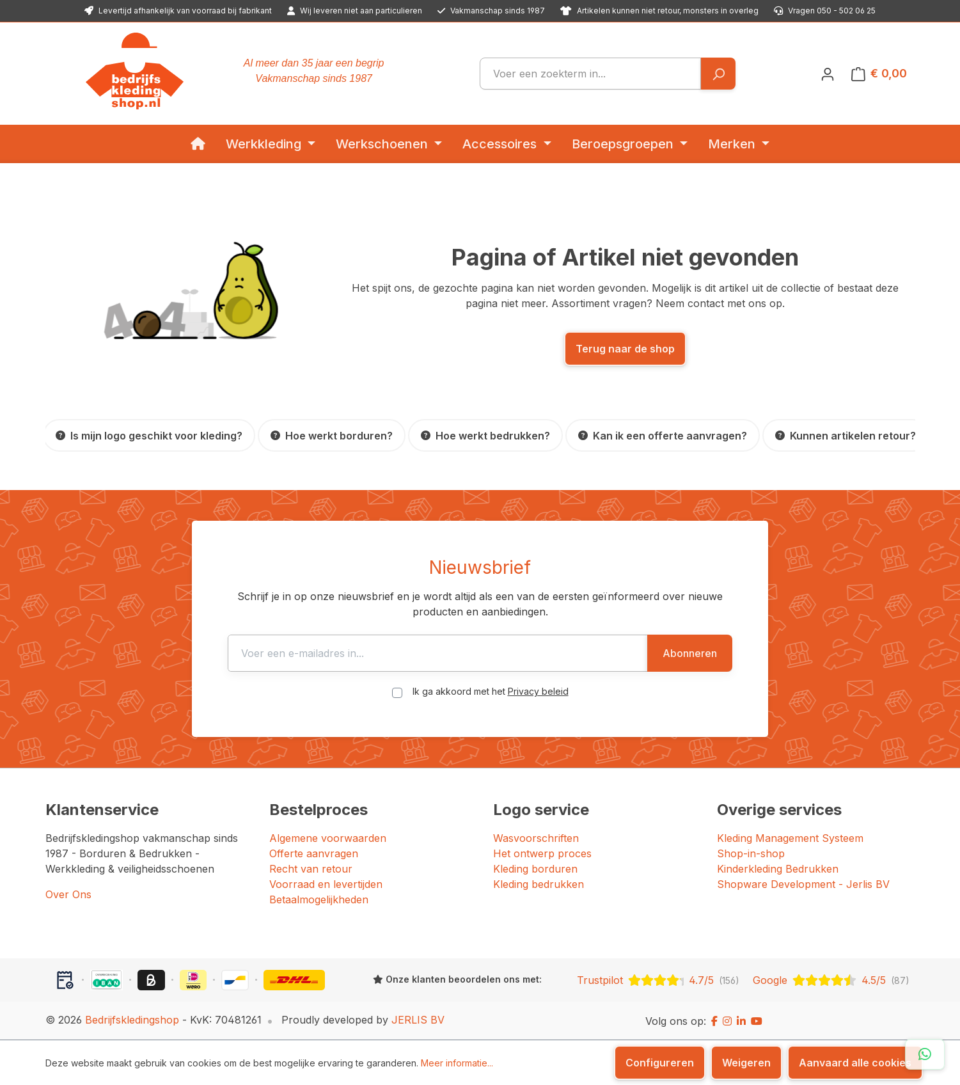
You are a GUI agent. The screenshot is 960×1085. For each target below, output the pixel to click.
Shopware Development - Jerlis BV (803, 884)
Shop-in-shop (751, 853)
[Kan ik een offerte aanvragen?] (662, 435)
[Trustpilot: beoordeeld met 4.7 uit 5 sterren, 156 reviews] (658, 980)
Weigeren (746, 1062)
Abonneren (690, 653)
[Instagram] (727, 1021)
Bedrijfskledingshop (132, 1019)
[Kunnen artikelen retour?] (845, 435)
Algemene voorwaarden (327, 838)
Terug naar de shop (625, 348)
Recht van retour (310, 868)
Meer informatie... (457, 1062)
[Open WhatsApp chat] (925, 1054)
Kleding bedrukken (538, 884)
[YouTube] (756, 1021)
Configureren (660, 1062)
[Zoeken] (718, 74)
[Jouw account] (827, 73)
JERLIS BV (418, 1019)
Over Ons (68, 894)
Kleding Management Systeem (790, 838)
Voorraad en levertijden (325, 884)
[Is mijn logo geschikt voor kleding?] (149, 435)
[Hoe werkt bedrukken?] (485, 435)
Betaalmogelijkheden (318, 899)
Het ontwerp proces (542, 853)
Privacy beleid (538, 691)
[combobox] (590, 74)
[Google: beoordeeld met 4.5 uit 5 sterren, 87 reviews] (831, 980)
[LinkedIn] (741, 1021)
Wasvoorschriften (536, 838)
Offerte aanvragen (313, 853)
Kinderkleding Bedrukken (777, 868)
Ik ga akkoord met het (491, 691)
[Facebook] (714, 1021)
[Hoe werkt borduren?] (331, 435)
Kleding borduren (535, 868)
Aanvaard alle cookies (855, 1062)
